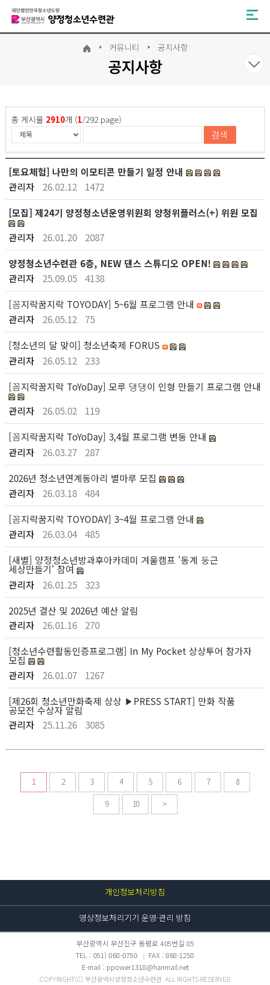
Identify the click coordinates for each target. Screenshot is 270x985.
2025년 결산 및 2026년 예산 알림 (73, 610)
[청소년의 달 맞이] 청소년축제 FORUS (85, 345)
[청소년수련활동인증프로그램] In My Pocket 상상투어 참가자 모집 (130, 655)
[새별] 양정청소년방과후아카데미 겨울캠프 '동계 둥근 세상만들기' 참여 (113, 564)
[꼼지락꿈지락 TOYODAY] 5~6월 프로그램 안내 (103, 304)
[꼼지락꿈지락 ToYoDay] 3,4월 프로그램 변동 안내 (109, 436)
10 (135, 803)
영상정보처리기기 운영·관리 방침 (135, 917)
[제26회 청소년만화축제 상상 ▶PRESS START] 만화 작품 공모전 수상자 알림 (122, 705)
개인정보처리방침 (135, 891)
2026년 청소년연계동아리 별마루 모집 (84, 478)
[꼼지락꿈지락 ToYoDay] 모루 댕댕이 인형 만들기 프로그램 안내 (135, 386)
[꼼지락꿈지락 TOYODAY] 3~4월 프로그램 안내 (103, 519)
